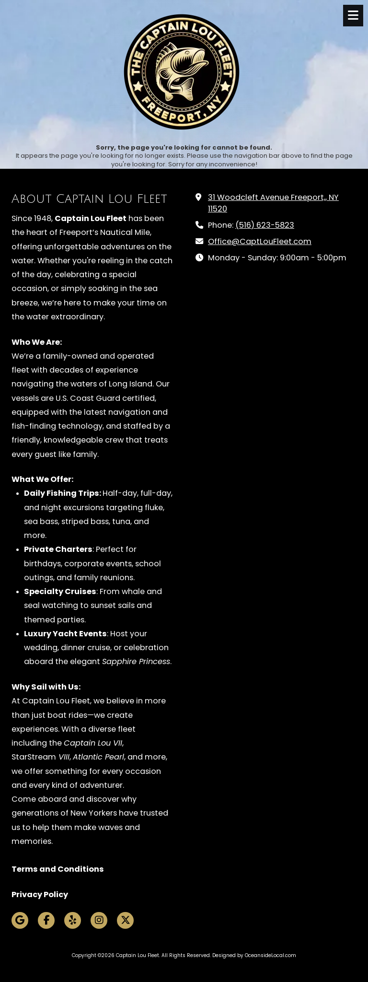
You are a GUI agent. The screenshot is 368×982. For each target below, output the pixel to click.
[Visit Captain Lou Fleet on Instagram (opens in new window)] (99, 920)
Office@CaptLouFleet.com (259, 241)
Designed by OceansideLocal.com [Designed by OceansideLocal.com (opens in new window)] (254, 955)
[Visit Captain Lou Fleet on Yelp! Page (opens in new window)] (72, 920)
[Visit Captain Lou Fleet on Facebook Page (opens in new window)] (46, 920)
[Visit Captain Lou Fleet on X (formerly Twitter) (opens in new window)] (125, 920)
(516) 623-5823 (264, 225)
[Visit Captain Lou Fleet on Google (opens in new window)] (20, 920)
